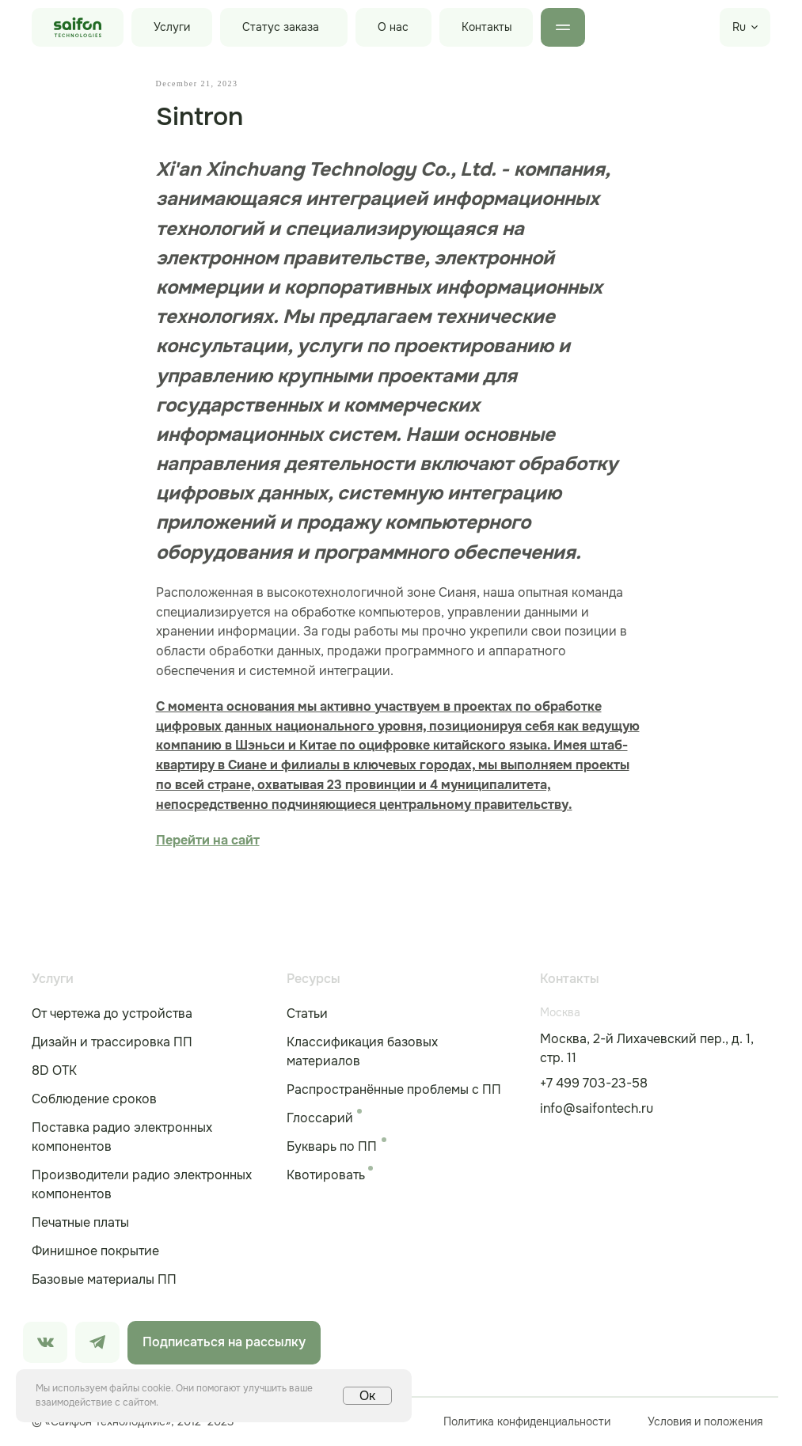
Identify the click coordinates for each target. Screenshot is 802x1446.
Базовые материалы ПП (104, 1280)
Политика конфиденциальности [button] (526, 1422)
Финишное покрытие (95, 1251)
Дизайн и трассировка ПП (112, 1042)
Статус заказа (280, 27)
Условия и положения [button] (705, 1422)
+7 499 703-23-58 (594, 1084)
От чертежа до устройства (112, 1014)
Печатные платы (80, 1223)
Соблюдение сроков (94, 1099)
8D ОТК (54, 1071)
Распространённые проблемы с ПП (394, 1090)
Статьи (307, 1014)
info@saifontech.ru (596, 1109)
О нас (393, 27)
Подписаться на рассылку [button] (224, 1342)
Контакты (487, 27)
